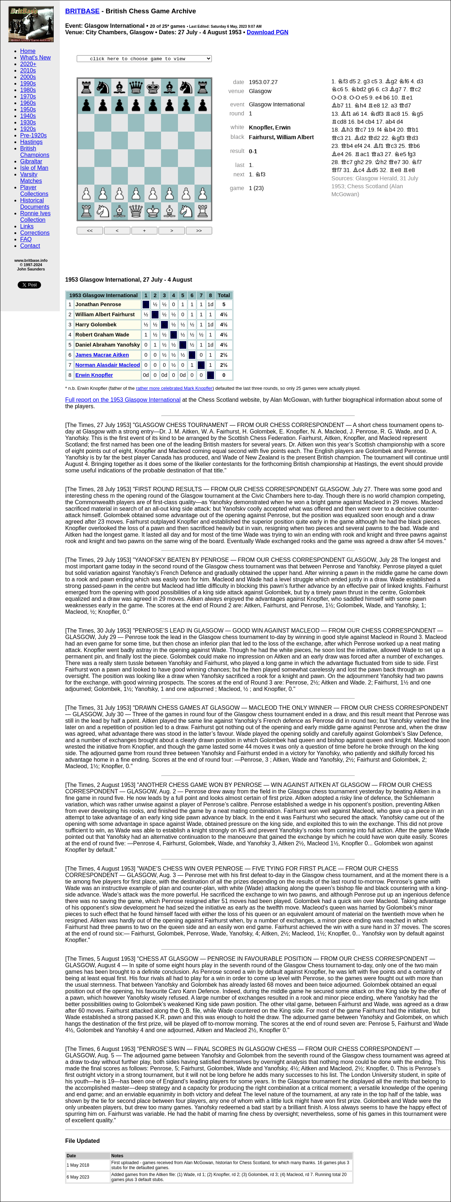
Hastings (31, 142)
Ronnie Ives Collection (35, 216)
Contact (30, 246)
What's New (35, 57)
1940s (28, 116)
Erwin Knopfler (94, 375)
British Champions (34, 151)
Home (28, 51)
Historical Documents (34, 203)
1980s (28, 90)
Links (27, 226)
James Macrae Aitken (102, 355)
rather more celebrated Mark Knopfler (174, 388)
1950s (28, 109)
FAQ (26, 239)
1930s (28, 122)
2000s (28, 77)
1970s (28, 96)
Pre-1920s (33, 135)
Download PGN (268, 32)
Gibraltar (31, 161)
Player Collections (34, 190)
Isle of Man (34, 168)
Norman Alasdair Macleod (107, 365)
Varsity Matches (31, 177)
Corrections (35, 233)
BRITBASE (82, 11)
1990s (28, 83)
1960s (28, 103)
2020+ (28, 64)
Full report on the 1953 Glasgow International (122, 400)
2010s (28, 70)
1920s (28, 129)
